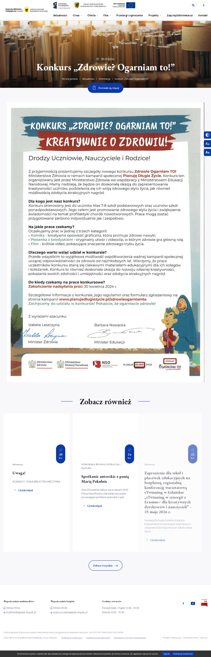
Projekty (153, 15)
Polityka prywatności (71, 637)
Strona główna (70, 78)
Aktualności (60, 15)
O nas (76, 15)
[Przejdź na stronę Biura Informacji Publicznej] (204, 604)
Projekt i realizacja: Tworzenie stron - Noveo (185, 637)
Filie (105, 15)
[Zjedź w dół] (105, 88)
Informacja (104, 78)
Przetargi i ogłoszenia (129, 15)
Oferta (91, 15)
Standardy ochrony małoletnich (131, 637)
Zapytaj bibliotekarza (179, 15)
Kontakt (202, 15)
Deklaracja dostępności (99, 637)
